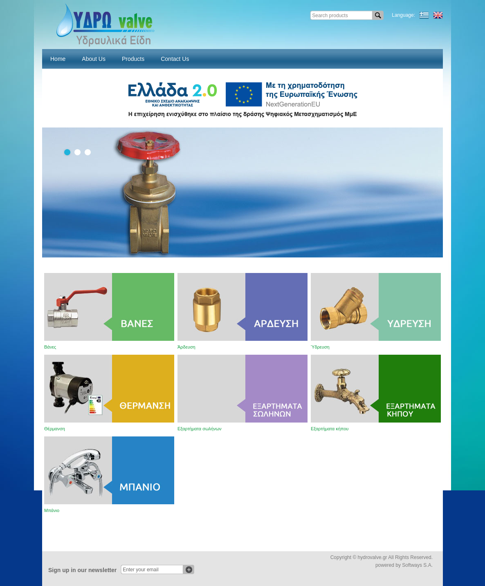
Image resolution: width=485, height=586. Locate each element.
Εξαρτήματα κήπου (329, 428)
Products (133, 59)
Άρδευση (186, 346)
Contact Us (175, 59)
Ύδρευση (320, 346)
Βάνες (50, 346)
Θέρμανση (54, 428)
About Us (94, 59)
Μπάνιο (51, 510)
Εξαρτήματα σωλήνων (199, 428)
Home (57, 59)
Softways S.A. (417, 565)
